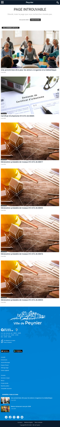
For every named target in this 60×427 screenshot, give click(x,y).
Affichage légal (4, 367)
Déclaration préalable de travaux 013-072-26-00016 (22, 254)
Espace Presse (5, 365)
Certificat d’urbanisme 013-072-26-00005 (17, 116)
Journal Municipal (5, 362)
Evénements (4, 360)
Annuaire (3, 375)
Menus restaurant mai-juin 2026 (21, 406)
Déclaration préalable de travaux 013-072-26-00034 (22, 300)
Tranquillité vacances (6, 388)
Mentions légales (28, 422)
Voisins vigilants (5, 370)
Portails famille (4, 383)
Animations (4, 67)
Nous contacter (8, 342)
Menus (2, 380)
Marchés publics (5, 386)
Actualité (3, 357)
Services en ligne (5, 378)
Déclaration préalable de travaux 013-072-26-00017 (22, 162)
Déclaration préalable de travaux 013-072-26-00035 (22, 208)
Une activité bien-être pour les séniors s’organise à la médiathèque (28, 70)
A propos (20, 422)
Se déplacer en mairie (9, 340)
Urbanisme (3, 113)
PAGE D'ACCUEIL (35, 19)
